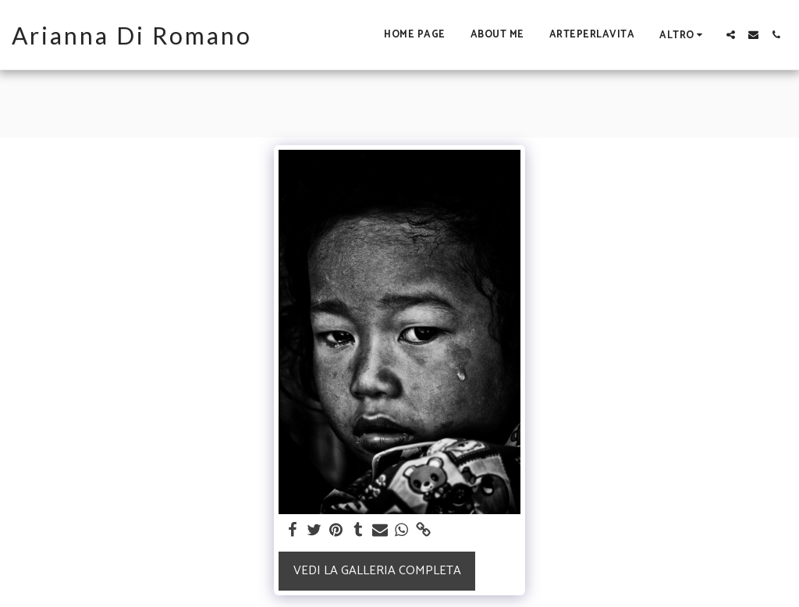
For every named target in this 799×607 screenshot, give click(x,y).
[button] (730, 35)
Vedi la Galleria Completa (377, 570)
